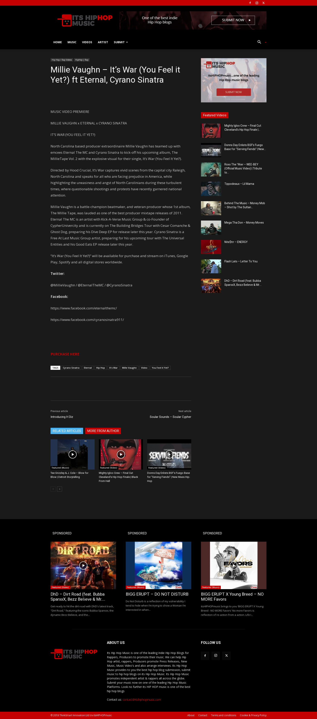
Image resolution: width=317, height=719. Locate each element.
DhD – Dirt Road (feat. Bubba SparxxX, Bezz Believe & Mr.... (78, 597)
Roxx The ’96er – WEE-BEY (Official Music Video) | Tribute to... (243, 168)
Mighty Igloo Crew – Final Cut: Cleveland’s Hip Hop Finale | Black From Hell (118, 476)
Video (144, 367)
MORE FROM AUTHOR (103, 431)
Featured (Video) (108, 467)
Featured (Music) (60, 467)
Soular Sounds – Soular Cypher (170, 417)
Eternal (88, 367)
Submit (121, 42)
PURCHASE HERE (65, 354)
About (190, 715)
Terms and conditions (223, 715)
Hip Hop (100, 367)
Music (72, 42)
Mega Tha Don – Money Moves (244, 222)
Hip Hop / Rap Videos (62, 59)
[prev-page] (53, 489)
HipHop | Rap (81, 59)
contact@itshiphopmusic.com (142, 699)
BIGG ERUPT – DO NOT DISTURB (157, 594)
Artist (103, 42)
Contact (202, 715)
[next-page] (59, 489)
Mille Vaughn (129, 367)
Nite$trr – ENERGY (236, 242)
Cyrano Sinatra (71, 367)
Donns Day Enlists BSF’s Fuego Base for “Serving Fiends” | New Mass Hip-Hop (168, 476)
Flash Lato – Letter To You (241, 261)
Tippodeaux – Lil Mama (239, 183)
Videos (87, 42)
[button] (260, 42)
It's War (113, 367)
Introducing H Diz (62, 417)
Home (57, 42)
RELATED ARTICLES (67, 431)
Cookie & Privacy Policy (253, 715)
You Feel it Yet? (160, 367)
